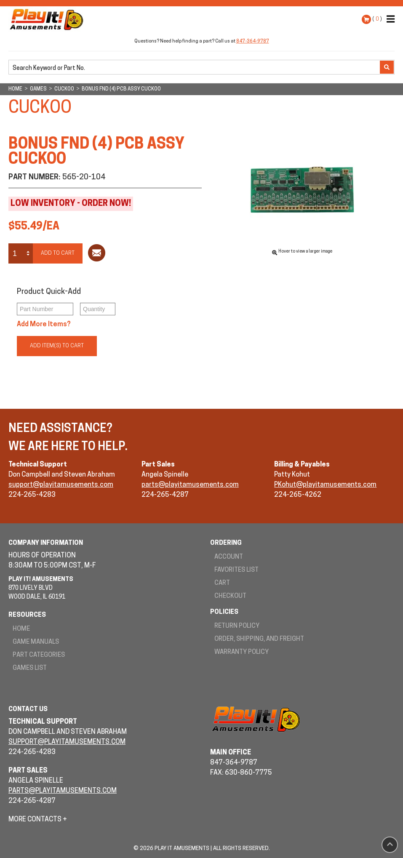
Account (228, 557)
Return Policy (236, 626)
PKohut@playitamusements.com (325, 485)
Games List (30, 668)
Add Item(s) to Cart (57, 346)
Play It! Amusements (48, 19)
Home (21, 629)
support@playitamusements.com (60, 485)
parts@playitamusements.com (190, 485)
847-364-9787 (252, 41)
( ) (377, 19)
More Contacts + (37, 819)
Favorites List (236, 570)
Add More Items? (44, 324)
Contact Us (28, 709)
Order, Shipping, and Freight (259, 639)
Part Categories (39, 655)
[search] (195, 68)
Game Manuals (36, 642)
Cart (222, 583)
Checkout (230, 596)
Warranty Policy (241, 652)
